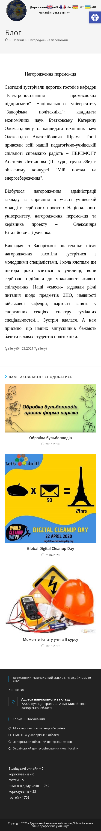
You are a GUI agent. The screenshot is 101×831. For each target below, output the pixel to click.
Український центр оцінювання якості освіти (45, 748)
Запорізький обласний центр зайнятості (42, 742)
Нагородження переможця (48, 40)
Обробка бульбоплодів (50, 437)
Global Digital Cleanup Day (50, 548)
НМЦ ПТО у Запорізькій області (36, 735)
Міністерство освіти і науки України (39, 728)
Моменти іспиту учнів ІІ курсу (50, 639)
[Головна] (6, 40)
